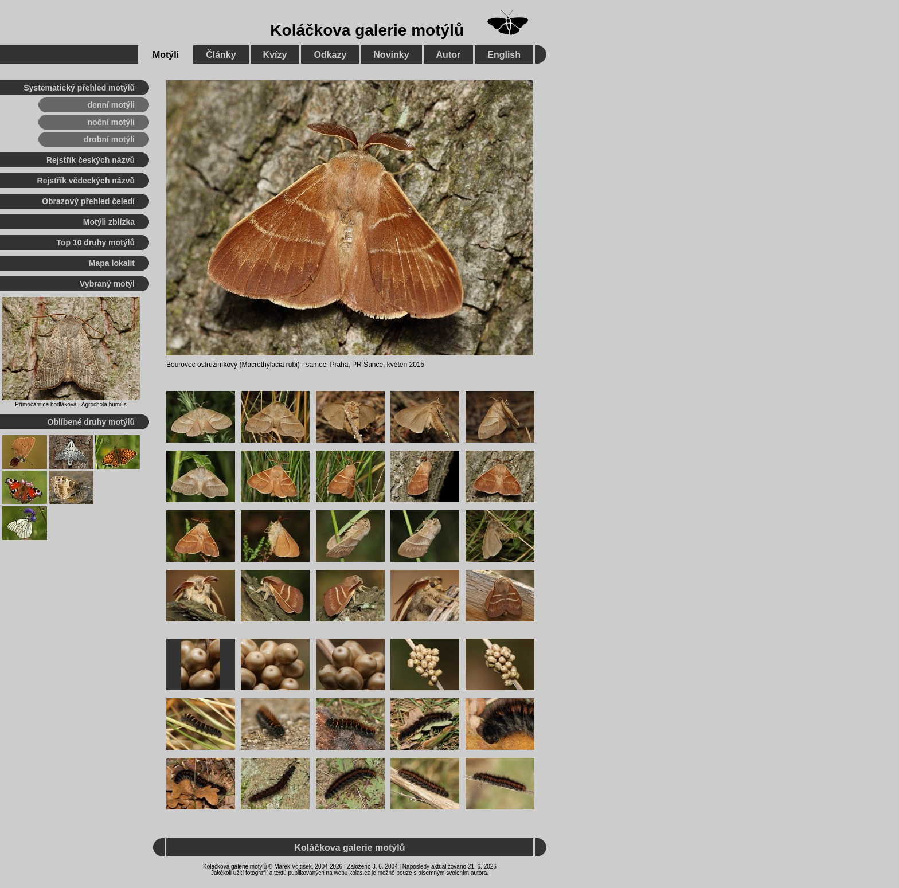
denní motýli (111, 104)
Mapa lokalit (112, 263)
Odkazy (330, 55)
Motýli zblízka (109, 221)
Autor (448, 55)
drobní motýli (109, 139)
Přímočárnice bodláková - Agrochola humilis (71, 404)
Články (221, 55)
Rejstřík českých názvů (90, 160)
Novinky (391, 55)
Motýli (166, 55)
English (504, 55)
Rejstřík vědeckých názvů (86, 180)
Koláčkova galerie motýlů (367, 30)
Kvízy (275, 55)
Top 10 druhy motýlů (95, 242)
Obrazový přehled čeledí (88, 201)
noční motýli (111, 122)
